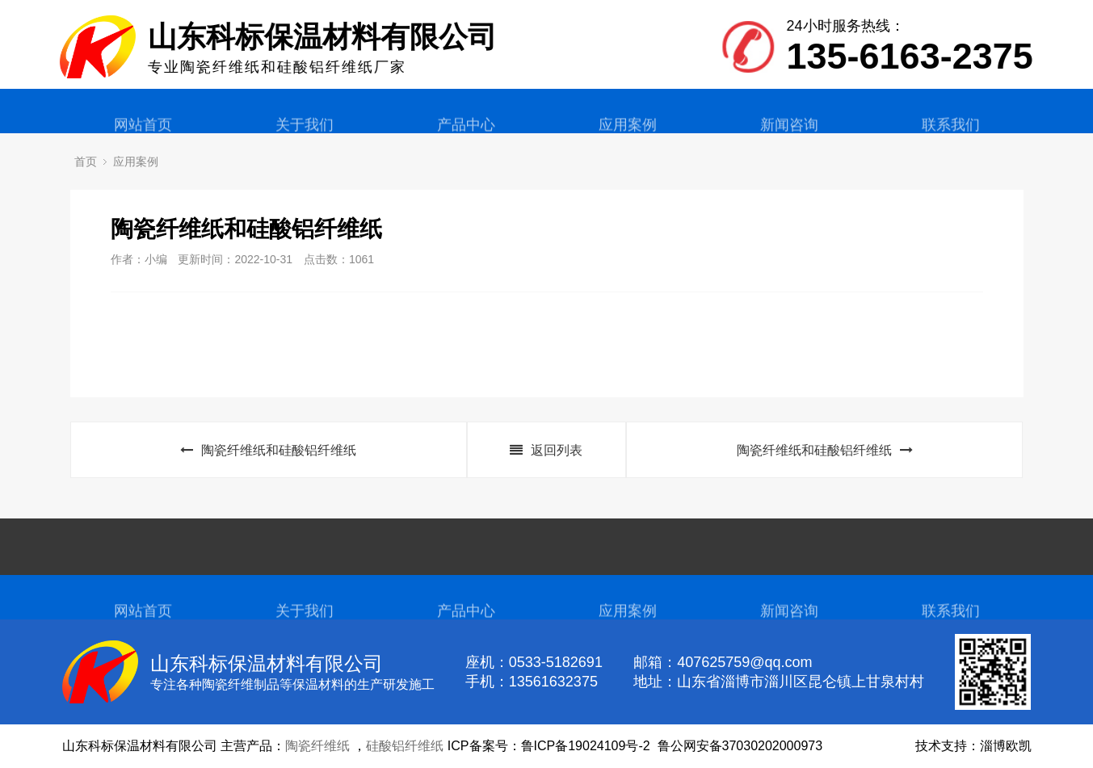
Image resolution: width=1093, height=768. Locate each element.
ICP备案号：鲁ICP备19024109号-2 (549, 746)
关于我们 (304, 136)
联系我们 (951, 136)
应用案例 (628, 136)
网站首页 (143, 136)
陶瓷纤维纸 (317, 746)
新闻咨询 (789, 136)
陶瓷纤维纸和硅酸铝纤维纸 (268, 450)
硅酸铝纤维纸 (405, 746)
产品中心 (466, 136)
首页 (85, 161)
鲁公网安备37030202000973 (740, 746)
